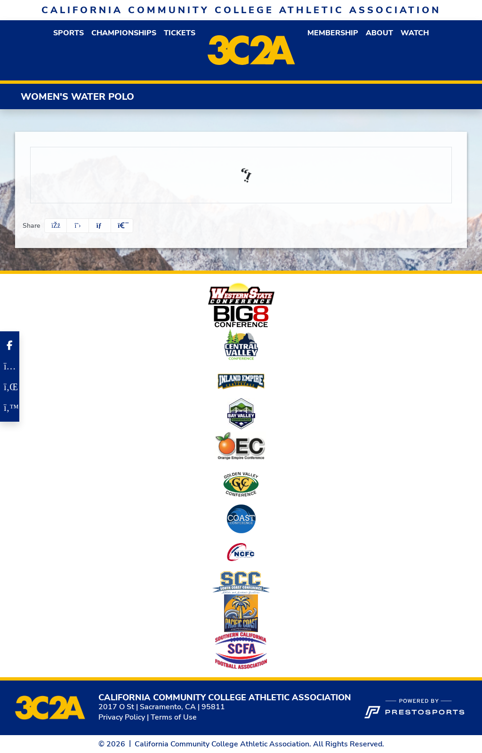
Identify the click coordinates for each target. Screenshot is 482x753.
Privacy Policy (121, 717)
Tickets (179, 33)
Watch (415, 33)
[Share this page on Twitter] (77, 225)
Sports (68, 33)
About (379, 33)
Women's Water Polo (77, 96)
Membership (332, 33)
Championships (123, 33)
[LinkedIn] (9, 386)
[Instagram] (9, 366)
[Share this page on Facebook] (55, 225)
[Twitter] (9, 407)
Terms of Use (174, 717)
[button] (68, 33)
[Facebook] (9, 345)
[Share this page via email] (99, 225)
